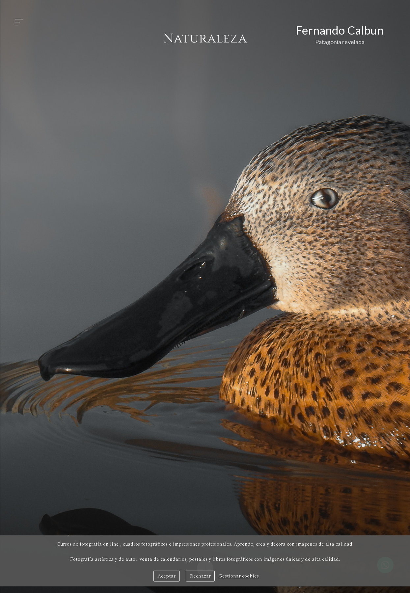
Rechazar (200, 576)
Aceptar (166, 576)
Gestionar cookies (238, 576)
